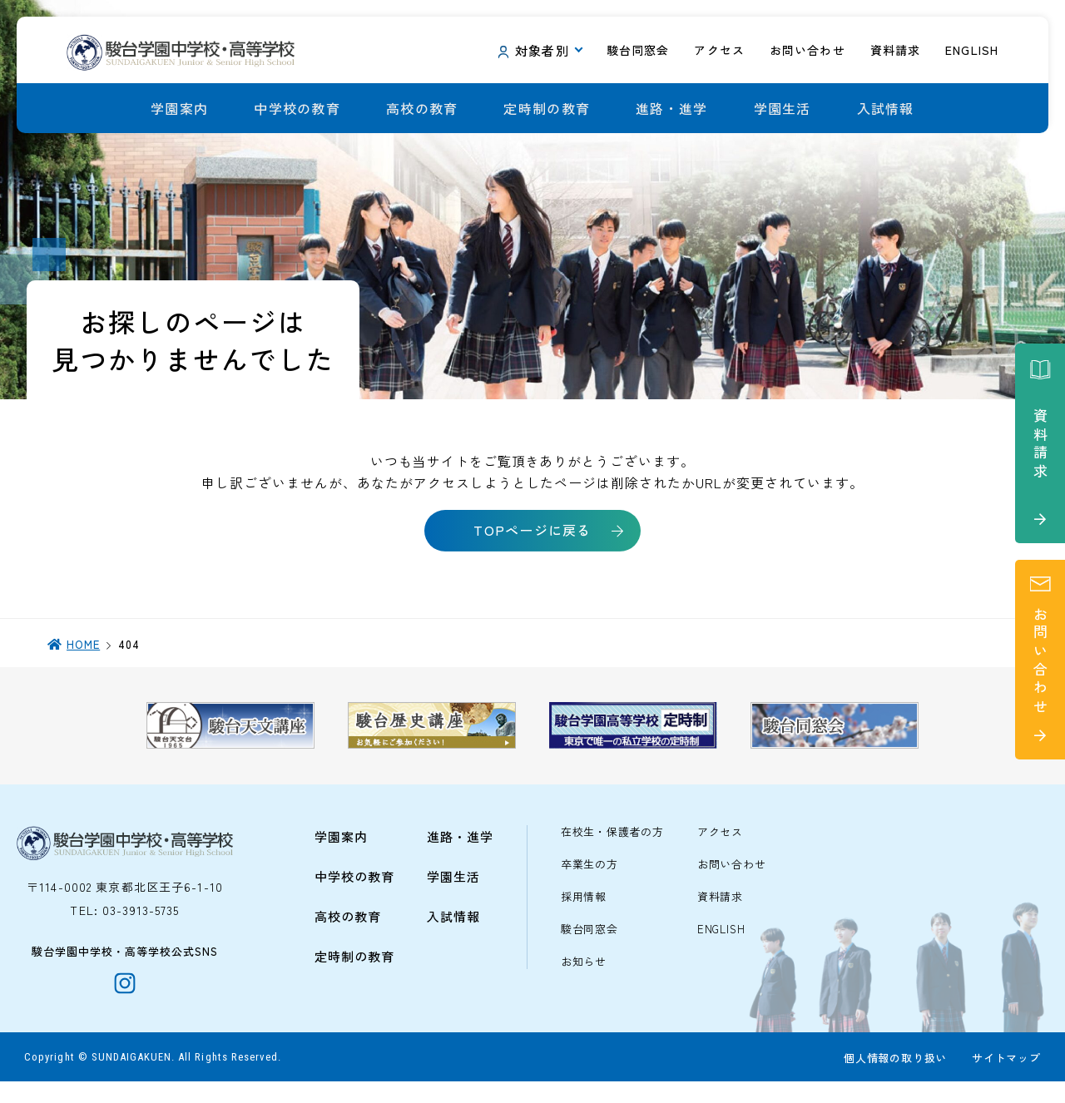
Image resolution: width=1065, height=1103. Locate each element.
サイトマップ (1005, 1079)
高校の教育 (422, 108)
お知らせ (584, 981)
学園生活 (782, 108)
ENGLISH (721, 949)
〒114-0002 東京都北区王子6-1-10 (125, 906)
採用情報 (584, 916)
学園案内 (179, 108)
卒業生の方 (589, 884)
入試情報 (885, 108)
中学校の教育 (297, 108)
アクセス (720, 851)
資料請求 (720, 916)
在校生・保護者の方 (612, 851)
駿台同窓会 (589, 949)
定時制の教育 (546, 108)
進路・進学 (671, 108)
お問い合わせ (731, 884)
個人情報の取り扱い (894, 1079)
